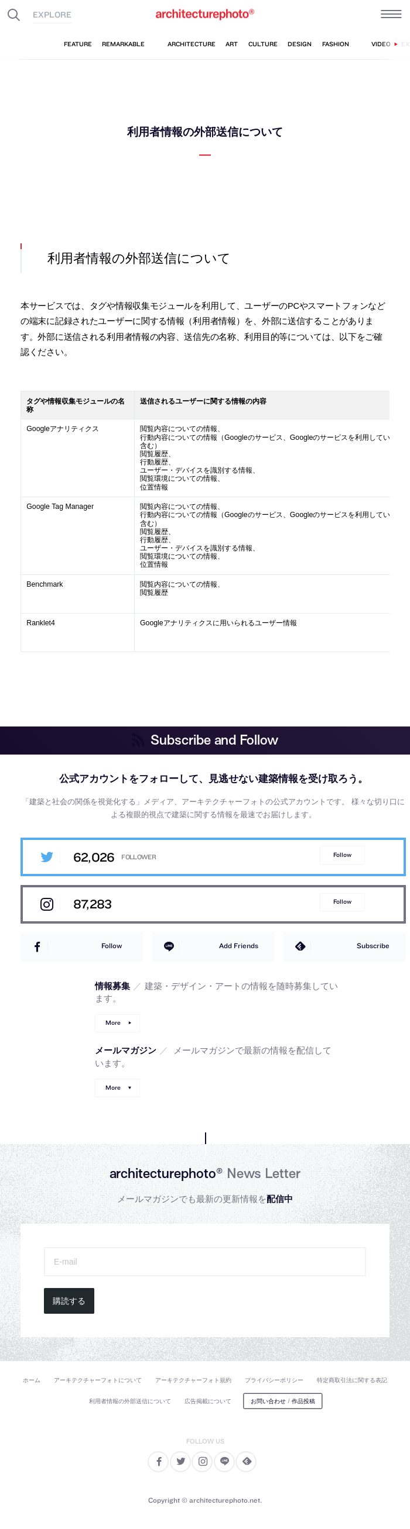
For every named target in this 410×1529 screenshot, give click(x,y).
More (113, 1023)
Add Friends (238, 945)
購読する (69, 1301)
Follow (342, 855)
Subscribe (373, 945)
